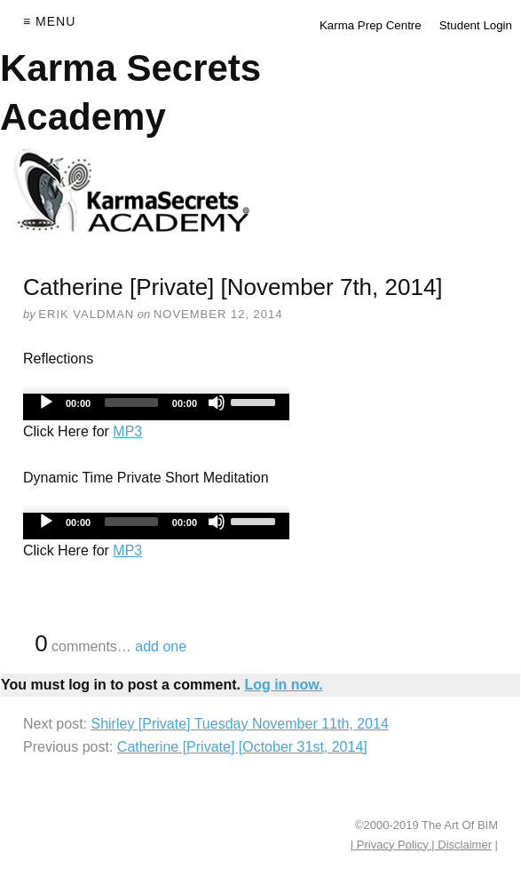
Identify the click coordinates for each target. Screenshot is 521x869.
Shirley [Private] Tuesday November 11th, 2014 (239, 723)
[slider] (131, 402)
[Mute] (216, 402)
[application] (156, 407)
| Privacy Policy (391, 844)
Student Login (475, 25)
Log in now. (283, 684)
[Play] (46, 402)
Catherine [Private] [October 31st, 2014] (242, 746)
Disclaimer (463, 844)
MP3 (127, 431)
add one (160, 646)
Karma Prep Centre (371, 25)
